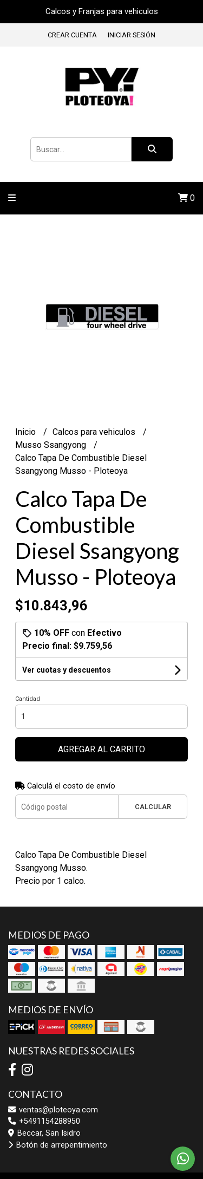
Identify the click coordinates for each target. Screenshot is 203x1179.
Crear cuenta (72, 35)
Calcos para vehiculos (95, 432)
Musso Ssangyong (51, 445)
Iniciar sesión (131, 35)
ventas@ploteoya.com (53, 1110)
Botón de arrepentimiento (57, 1145)
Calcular (153, 807)
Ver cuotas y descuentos (66, 670)
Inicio (26, 432)
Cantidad (27, 698)
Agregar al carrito (101, 749)
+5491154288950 (44, 1121)
